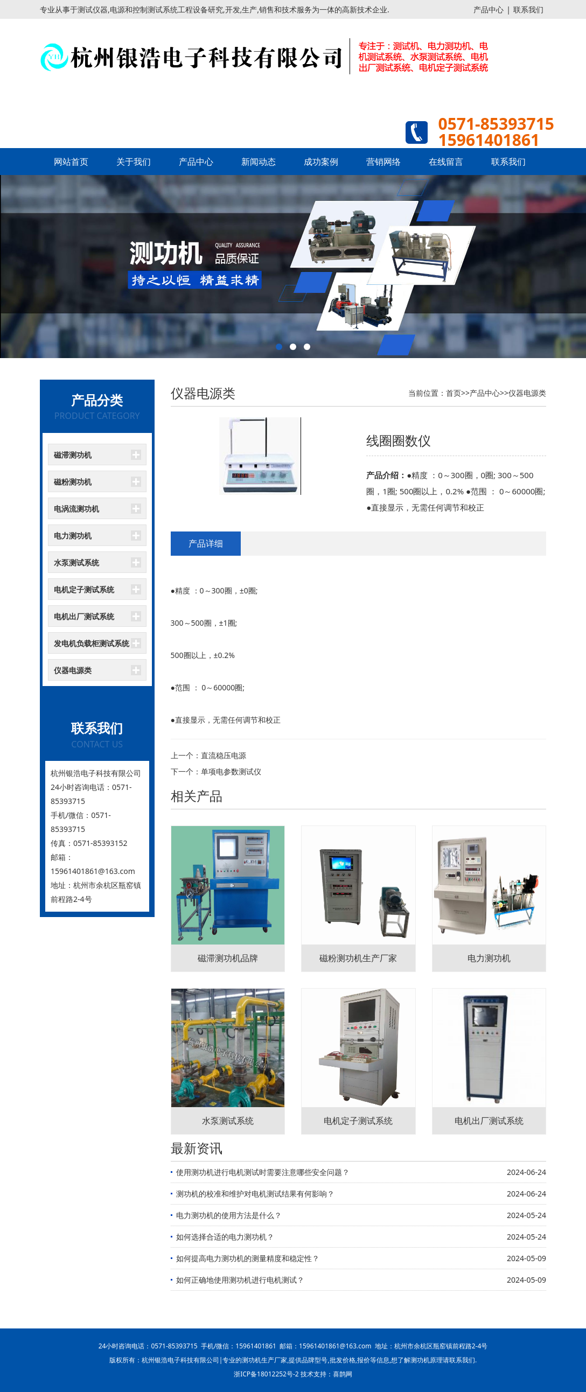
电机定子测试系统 (84, 589)
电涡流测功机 (76, 508)
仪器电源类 (73, 670)
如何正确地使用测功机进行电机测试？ (240, 1280)
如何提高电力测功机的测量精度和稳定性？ (247, 1258)
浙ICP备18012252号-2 (266, 1374)
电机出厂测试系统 (84, 616)
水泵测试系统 (76, 562)
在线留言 (446, 161)
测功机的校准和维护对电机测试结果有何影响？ (255, 1193)
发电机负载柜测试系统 (91, 643)
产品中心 (488, 9)
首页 (453, 393)
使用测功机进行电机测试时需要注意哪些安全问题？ (263, 1172)
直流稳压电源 (223, 755)
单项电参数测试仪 (231, 771)
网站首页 (71, 161)
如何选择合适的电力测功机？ (225, 1237)
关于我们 (133, 161)
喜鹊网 (342, 1374)
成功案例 (321, 161)
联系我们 (528, 9)
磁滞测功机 (73, 455)
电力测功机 (73, 535)
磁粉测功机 (73, 482)
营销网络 (383, 161)
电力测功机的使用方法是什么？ (229, 1215)
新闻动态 (258, 161)
